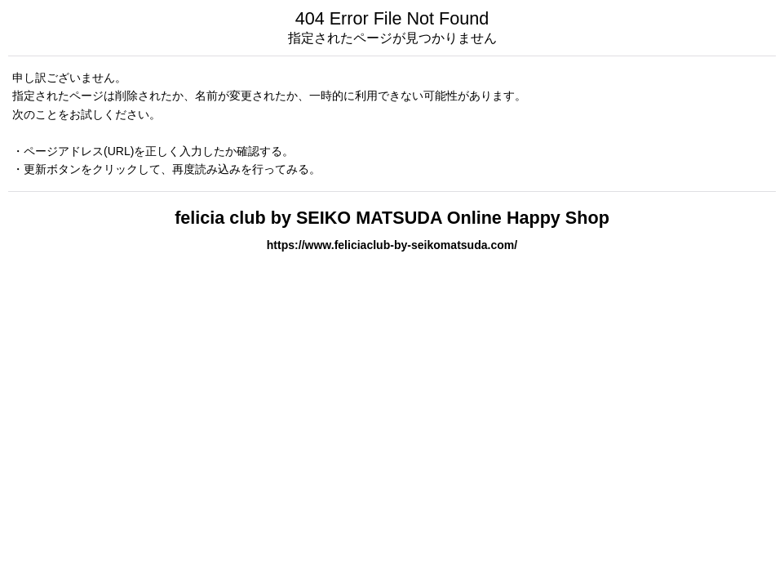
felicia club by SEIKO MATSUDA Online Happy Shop (392, 217)
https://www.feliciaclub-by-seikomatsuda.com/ (392, 245)
